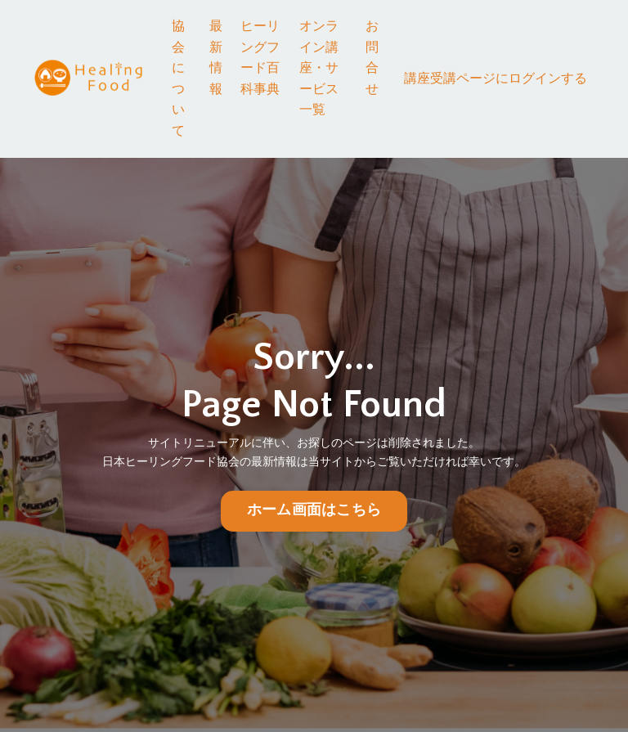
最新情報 (215, 58)
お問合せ (372, 58)
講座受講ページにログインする (495, 78)
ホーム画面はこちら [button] (314, 511)
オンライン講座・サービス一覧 (319, 68)
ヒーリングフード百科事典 (260, 58)
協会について (178, 78)
